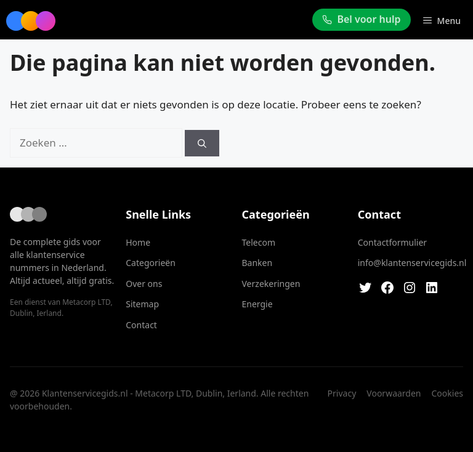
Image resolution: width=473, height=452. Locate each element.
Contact (141, 325)
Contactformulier (392, 242)
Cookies (447, 393)
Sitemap (142, 304)
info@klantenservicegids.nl (412, 262)
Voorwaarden (393, 393)
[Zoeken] (202, 143)
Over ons (144, 283)
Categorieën (151, 262)
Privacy (342, 393)
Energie (257, 304)
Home (138, 242)
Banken (257, 262)
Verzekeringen (271, 283)
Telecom (259, 242)
